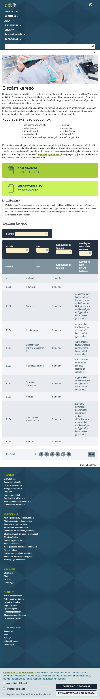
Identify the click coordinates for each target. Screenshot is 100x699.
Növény (7, 579)
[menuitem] (50, 11)
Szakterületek (11, 514)
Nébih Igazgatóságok (13, 596)
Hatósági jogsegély (12, 612)
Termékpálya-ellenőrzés (14, 560)
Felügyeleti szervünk (13, 489)
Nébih (26, 5)
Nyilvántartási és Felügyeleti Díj (18, 553)
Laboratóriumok (11, 641)
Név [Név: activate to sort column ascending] (38, 266)
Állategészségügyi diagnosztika (18, 521)
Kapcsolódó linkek (12, 495)
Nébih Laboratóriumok (14, 599)
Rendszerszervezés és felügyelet (18, 556)
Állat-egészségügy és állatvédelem (19, 518)
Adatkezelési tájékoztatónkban (18, 672)
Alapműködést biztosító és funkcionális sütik (27, 694)
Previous (10, 454)
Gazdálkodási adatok (13, 485)
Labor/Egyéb (9, 583)
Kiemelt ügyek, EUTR (13, 540)
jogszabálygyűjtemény (49, 154)
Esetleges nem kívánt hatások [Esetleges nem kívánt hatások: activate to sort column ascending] (84, 266)
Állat (6, 576)
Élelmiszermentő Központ (15, 615)
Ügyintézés (9, 569)
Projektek (8, 492)
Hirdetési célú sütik (14, 688)
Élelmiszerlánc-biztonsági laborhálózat (21, 534)
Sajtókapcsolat (10, 605)
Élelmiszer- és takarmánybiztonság (19, 531)
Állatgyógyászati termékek (15, 524)
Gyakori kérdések (13, 627)
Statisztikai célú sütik (15, 683)
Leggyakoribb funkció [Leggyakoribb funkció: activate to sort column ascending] (63, 266)
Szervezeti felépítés (12, 482)
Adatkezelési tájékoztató (14, 498)
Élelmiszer (8, 573)
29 (69, 454)
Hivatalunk (9, 475)
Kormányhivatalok (12, 602)
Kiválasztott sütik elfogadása (76, 693)
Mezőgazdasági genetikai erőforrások (20, 547)
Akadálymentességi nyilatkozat (17, 501)
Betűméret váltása (96, 52)
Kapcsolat (9, 592)
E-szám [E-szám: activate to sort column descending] (9, 266)
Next (91, 454)
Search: (27, 234)
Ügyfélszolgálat (10, 609)
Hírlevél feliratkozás (12, 618)
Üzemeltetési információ (14, 505)
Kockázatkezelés (11, 544)
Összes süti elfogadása (76, 686)
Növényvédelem (11, 550)
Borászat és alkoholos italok (16, 527)
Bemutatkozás (10, 479)
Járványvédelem (11, 537)
